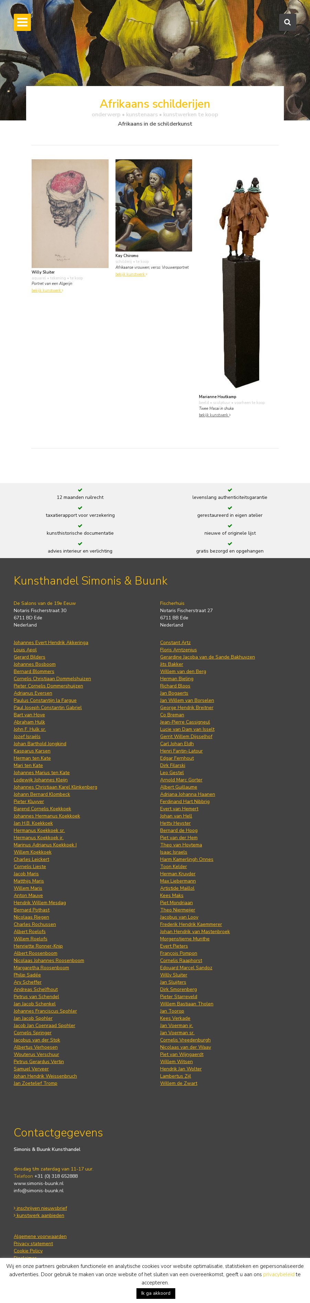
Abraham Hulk (29, 722)
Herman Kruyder (178, 874)
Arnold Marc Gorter (181, 780)
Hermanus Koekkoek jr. (39, 837)
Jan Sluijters (173, 982)
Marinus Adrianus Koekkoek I (45, 845)
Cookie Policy (28, 1251)
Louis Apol (25, 650)
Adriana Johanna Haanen (187, 794)
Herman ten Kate (32, 758)
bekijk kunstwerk (47, 290)
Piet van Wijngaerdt (181, 1054)
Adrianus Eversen (33, 693)
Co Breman (172, 715)
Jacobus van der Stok (37, 1040)
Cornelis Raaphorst (181, 960)
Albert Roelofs (30, 931)
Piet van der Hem (179, 837)
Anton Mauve (28, 895)
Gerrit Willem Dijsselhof (186, 736)
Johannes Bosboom (35, 664)
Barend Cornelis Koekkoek (42, 808)
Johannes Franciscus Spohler (45, 1011)
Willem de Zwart (178, 1083)
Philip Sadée (27, 975)
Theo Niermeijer (177, 910)
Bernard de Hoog (179, 830)
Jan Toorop (172, 1011)
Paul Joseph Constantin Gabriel (48, 707)
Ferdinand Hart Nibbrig (185, 801)
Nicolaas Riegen (31, 917)
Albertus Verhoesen (36, 1047)
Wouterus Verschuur (36, 1054)
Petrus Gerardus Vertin (39, 1061)
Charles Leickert (31, 859)
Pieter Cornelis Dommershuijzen (48, 686)
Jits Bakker (171, 664)
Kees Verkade (175, 1018)
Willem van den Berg (183, 671)
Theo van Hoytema (181, 845)
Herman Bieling (176, 678)
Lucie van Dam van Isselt (187, 729)
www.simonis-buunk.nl (39, 1183)
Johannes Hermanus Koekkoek (47, 816)
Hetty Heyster (175, 823)
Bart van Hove (29, 715)
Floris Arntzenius (178, 650)
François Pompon (178, 953)
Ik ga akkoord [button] (155, 1293)
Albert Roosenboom (35, 953)
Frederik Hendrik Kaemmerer (191, 924)
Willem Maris (28, 888)
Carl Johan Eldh (177, 743)
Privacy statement (33, 1243)
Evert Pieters (174, 946)
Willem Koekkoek (33, 852)
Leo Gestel (172, 772)
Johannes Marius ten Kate (42, 772)
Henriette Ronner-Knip (38, 946)
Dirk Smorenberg (178, 989)
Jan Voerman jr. (176, 1025)
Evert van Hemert (179, 808)
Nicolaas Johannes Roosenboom (49, 960)
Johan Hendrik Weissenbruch (45, 1076)
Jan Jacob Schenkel (35, 1004)
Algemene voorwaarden (40, 1236)
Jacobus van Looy (179, 917)
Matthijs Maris (29, 881)
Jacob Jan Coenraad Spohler (44, 1025)
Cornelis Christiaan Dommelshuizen (52, 678)
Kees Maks (172, 895)
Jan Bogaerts (174, 693)
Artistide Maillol (177, 888)
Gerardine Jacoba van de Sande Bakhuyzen (207, 657)
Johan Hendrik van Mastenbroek (195, 931)
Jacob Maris (26, 874)
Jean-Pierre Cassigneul (185, 722)
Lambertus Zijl (175, 1076)
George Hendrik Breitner (186, 707)
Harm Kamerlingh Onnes (186, 859)
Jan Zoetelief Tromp (35, 1083)
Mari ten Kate (28, 765)
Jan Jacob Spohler (33, 1018)
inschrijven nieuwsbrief (40, 1208)
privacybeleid (279, 1274)
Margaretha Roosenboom (41, 967)
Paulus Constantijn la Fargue (45, 700)
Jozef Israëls (27, 736)
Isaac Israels (173, 852)
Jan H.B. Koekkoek (33, 823)
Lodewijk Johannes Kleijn (41, 780)
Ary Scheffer (28, 982)
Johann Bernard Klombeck (42, 794)
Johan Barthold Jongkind (40, 743)
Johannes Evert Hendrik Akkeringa (51, 642)
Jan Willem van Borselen (187, 700)
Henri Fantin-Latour (181, 751)
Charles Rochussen (35, 924)
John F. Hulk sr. (30, 729)
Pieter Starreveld (178, 996)
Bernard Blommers (34, 671)
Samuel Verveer (31, 1069)
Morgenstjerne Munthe (185, 939)
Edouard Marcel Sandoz (186, 967)
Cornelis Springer (33, 1032)
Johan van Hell (176, 816)
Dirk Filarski (172, 765)
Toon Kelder (173, 866)
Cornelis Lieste (30, 866)
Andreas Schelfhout (36, 989)
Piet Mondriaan (176, 902)
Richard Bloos (175, 686)
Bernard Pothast (31, 910)
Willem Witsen (176, 1061)
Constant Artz (175, 642)
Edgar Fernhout (177, 758)
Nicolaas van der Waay (185, 1047)
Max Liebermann (178, 881)
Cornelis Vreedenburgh (185, 1040)
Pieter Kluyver (29, 801)
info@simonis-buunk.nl (39, 1190)
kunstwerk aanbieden (39, 1215)
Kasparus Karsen (32, 751)
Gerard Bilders (29, 657)
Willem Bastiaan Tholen (186, 1004)
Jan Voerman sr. (177, 1032)
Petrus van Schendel (36, 996)
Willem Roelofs (30, 939)
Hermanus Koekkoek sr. (39, 830)
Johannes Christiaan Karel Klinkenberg (55, 787)
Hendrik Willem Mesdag (40, 902)
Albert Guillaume (178, 787)
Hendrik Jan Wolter (181, 1069)
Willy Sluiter (173, 975)
